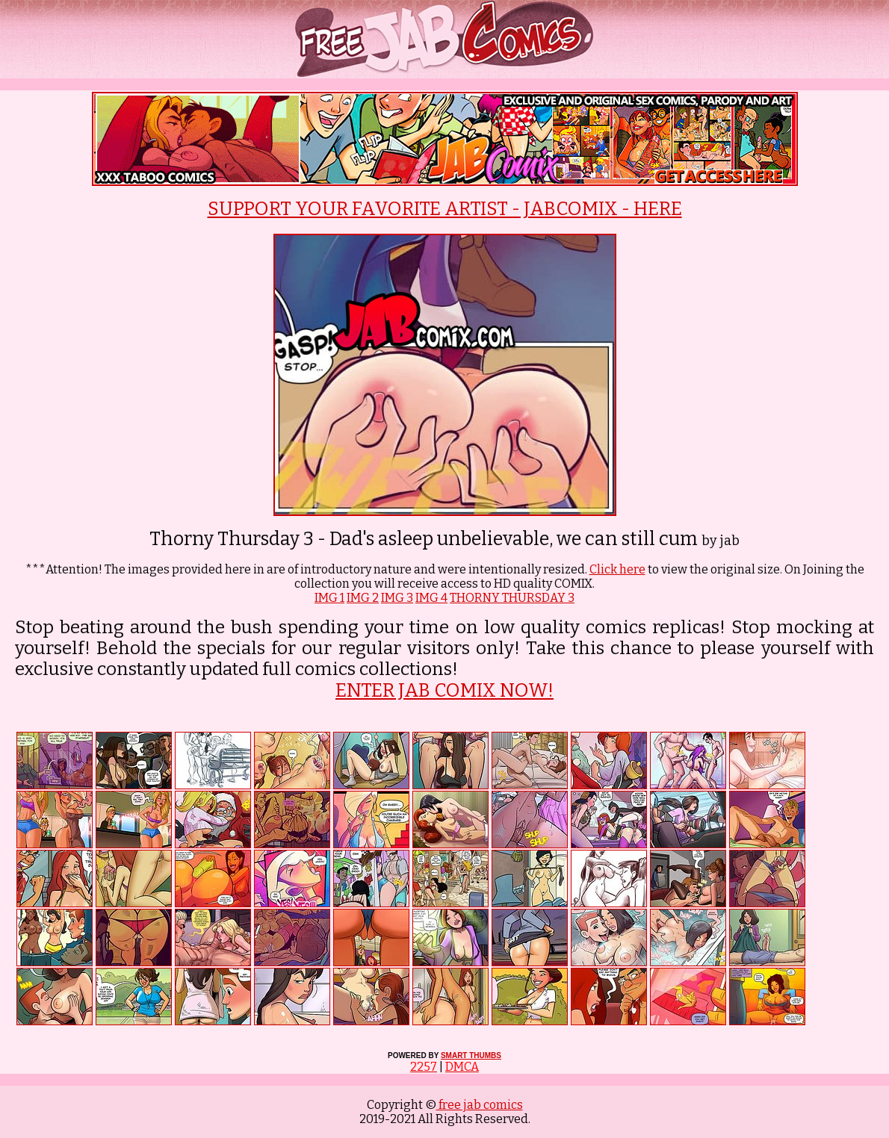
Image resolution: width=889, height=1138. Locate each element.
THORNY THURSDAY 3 (512, 598)
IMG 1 (329, 598)
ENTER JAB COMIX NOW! (444, 691)
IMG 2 (363, 598)
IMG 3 (397, 598)
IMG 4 (431, 598)
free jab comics (479, 1105)
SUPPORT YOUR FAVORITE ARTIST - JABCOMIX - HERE (445, 209)
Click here (617, 569)
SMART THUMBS (471, 1055)
